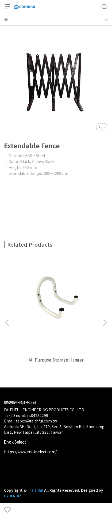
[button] (105, 323)
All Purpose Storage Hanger (56, 359)
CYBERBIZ (12, 495)
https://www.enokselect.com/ (30, 451)
